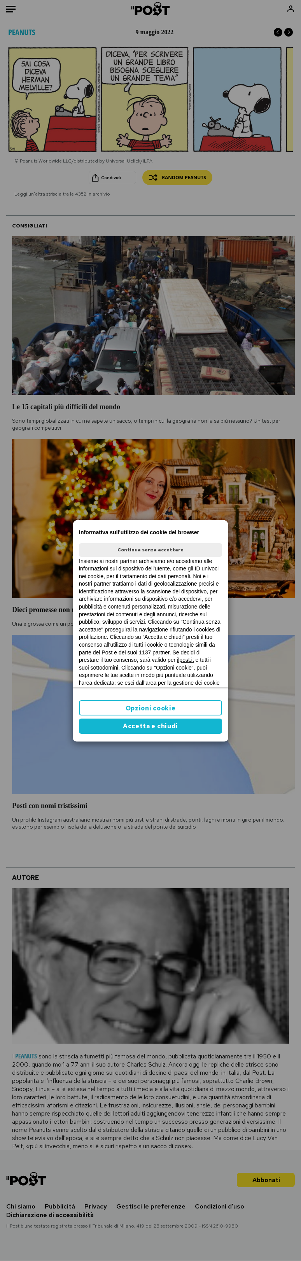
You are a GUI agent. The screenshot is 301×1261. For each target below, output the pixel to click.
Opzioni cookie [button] (151, 708)
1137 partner (154, 652)
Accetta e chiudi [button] (150, 726)
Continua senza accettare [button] (150, 550)
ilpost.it (185, 660)
